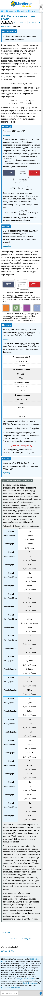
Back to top (5, 932)
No (13, 951)
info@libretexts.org (30, 983)
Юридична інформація (25, 979)
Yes (5, 951)
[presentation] (23, 76)
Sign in (40, 994)
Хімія (21, 11)
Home (10, 11)
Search (3, 993)
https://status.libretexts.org (10, 987)
